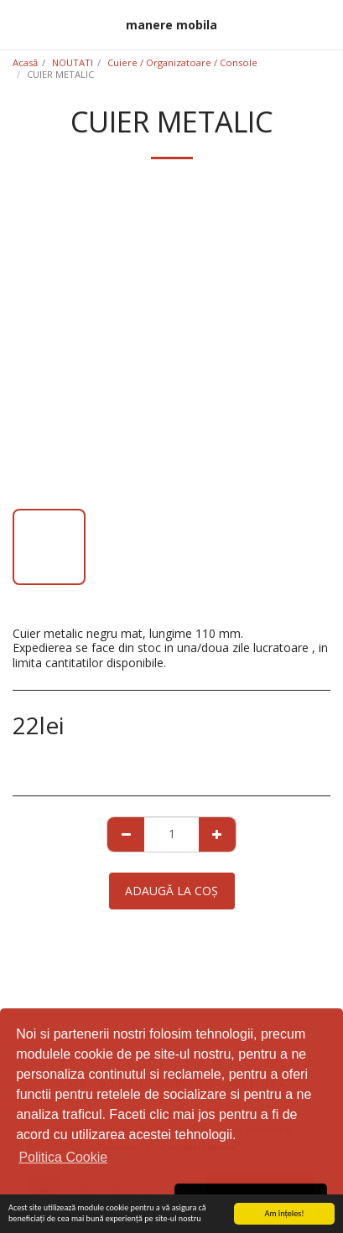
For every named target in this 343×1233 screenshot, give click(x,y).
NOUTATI (72, 62)
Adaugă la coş (171, 891)
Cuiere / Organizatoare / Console (182, 62)
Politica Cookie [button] (62, 1157)
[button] (18, 24)
